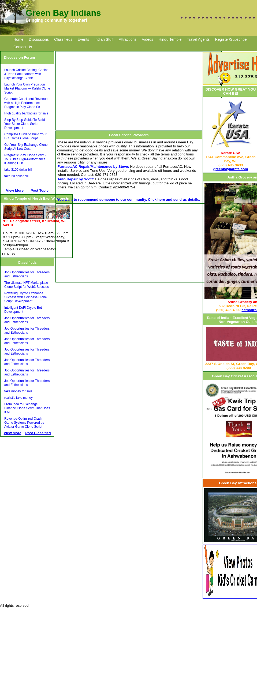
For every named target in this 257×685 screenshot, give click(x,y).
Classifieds (63, 39)
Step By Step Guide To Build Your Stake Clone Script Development (24, 124)
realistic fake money (18, 398)
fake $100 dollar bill (18, 170)
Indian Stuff (104, 39)
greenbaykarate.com (230, 169)
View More (15, 190)
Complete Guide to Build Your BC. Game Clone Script (25, 136)
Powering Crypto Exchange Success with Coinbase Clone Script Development (25, 297)
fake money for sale (18, 391)
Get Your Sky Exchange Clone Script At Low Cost (25, 147)
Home (18, 39)
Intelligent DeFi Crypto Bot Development (23, 310)
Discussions (39, 39)
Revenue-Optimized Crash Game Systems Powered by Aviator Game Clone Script (24, 423)
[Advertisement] (45, 478)
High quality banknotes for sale (26, 113)
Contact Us (22, 47)
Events (83, 39)
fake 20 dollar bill (16, 176)
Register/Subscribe (231, 39)
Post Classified (38, 433)
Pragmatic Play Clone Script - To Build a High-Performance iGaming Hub (25, 159)
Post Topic (40, 190)
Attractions (127, 39)
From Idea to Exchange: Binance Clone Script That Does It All (27, 408)
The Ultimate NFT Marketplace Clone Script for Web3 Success (26, 285)
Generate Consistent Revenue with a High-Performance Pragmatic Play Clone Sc (25, 103)
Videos (147, 39)
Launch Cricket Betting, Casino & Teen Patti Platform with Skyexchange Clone (26, 74)
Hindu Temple (170, 39)
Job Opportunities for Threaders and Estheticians (27, 274)
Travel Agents (198, 39)
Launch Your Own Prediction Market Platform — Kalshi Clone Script (27, 88)
